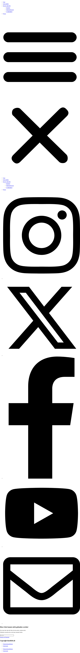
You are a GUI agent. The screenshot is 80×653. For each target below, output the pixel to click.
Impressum (5, 646)
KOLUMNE (6, 4)
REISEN (8, 8)
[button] (40, 96)
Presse (4, 13)
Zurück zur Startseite (4, 637)
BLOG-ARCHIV (7, 6)
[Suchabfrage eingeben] (7, 635)
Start (4, 2)
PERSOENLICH (10, 9)
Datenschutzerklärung (8, 644)
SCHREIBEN (9, 11)
